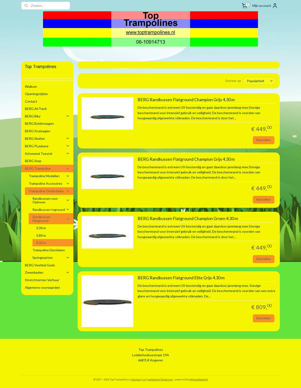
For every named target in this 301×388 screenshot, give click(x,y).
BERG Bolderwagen (39, 123)
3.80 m (41, 235)
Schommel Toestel (47, 154)
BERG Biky (47, 116)
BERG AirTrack (36, 109)
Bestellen (264, 140)
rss (144, 379)
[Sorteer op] (259, 81)
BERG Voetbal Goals (40, 265)
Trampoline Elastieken (48, 250)
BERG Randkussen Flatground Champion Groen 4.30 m (187, 218)
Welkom (31, 86)
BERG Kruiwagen (37, 131)
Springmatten (51, 258)
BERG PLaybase (47, 146)
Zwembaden (47, 272)
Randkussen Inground (51, 210)
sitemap (136, 379)
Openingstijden (36, 94)
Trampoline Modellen (49, 176)
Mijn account (265, 5)
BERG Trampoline (47, 168)
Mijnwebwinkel (199, 379)
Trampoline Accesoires (49, 183)
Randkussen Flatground (51, 218)
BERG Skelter (47, 138)
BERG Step (33, 161)
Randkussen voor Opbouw (51, 200)
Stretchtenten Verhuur (42, 280)
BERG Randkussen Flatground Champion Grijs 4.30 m (185, 99)
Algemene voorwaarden (42, 287)
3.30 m (41, 228)
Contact (31, 101)
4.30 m (41, 243)
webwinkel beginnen (160, 379)
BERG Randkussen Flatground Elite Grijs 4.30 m (180, 277)
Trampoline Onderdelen (49, 191)
